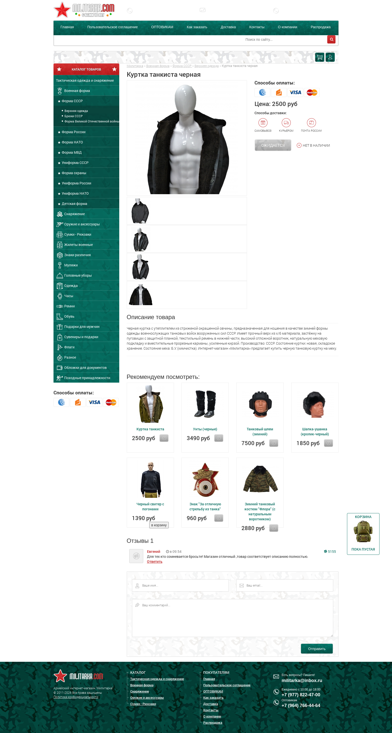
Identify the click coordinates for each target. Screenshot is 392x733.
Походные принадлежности (83, 378)
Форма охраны (73, 172)
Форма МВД (71, 152)
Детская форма (74, 203)
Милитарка (135, 65)
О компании (287, 27)
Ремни (65, 306)
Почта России (311, 125)
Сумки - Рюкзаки (73, 234)
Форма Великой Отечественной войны (91, 121)
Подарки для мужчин (78, 327)
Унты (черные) (205, 429)
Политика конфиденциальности (76, 697)
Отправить (317, 649)
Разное (66, 357)
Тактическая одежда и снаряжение (85, 80)
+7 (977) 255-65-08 (301, 14)
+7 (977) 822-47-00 (155, 14)
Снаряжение (70, 214)
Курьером (286, 125)
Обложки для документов (81, 368)
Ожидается (273, 145)
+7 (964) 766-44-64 (301, 705)
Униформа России (76, 183)
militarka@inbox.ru (227, 14)
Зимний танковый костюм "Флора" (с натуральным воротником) (259, 511)
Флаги (65, 347)
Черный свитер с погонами (150, 506)
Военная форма (73, 91)
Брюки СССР (73, 116)
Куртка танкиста (150, 429)
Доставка (228, 27)
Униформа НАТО (75, 193)
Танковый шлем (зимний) (260, 431)
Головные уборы (74, 275)
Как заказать (197, 27)
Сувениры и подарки (77, 337)
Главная (67, 27)
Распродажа (321, 27)
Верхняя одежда (76, 111)
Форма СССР (72, 100)
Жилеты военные (74, 245)
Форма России (73, 131)
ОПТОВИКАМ (162, 27)
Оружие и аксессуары (78, 224)
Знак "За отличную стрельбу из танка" (205, 506)
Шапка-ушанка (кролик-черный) (315, 431)
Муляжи (67, 265)
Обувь (65, 316)
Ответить (154, 561)
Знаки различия (73, 255)
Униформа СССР (74, 162)
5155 (330, 551)
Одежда (67, 286)
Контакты (256, 27)
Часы (64, 296)
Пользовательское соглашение (112, 27)
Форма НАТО (72, 142)
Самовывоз (263, 125)
